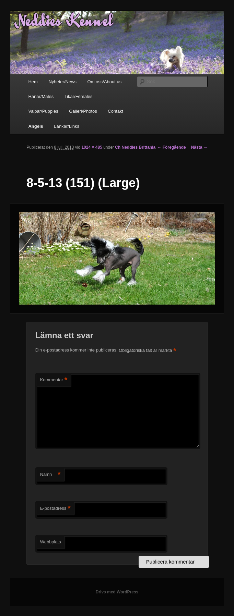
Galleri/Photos (83, 111)
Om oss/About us (104, 81)
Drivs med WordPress (117, 592)
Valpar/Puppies (43, 111)
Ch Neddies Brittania (135, 147)
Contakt (115, 111)
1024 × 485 (91, 147)
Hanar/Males (41, 96)
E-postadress (55, 509)
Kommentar (54, 380)
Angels (35, 126)
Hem (32, 81)
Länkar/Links (66, 126)
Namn (50, 475)
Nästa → (199, 147)
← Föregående (171, 147)
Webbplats (50, 541)
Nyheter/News (62, 81)
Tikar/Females (79, 96)
